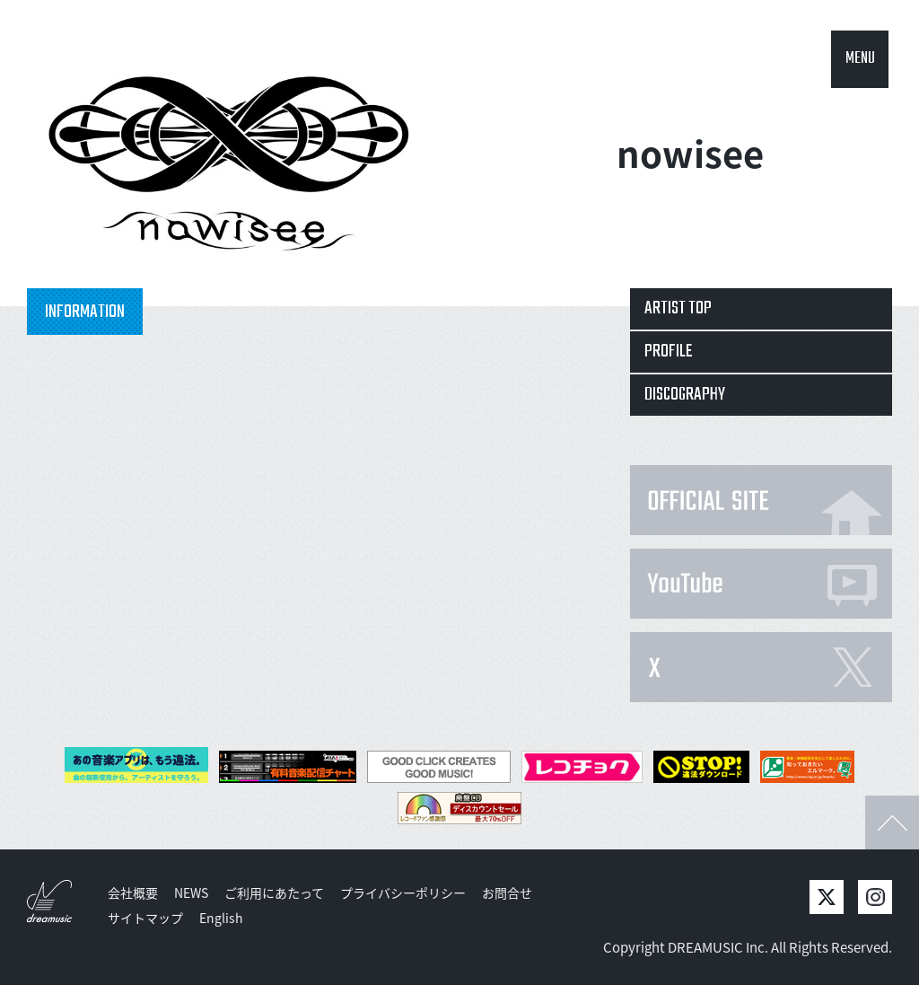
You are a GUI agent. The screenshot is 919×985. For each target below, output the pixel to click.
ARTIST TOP (678, 308)
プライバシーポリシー (403, 892)
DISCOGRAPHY (684, 395)
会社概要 (133, 892)
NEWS (191, 892)
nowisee (690, 153)
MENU (860, 59)
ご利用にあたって (274, 892)
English (221, 918)
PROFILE (668, 351)
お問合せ (507, 892)
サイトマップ (145, 918)
